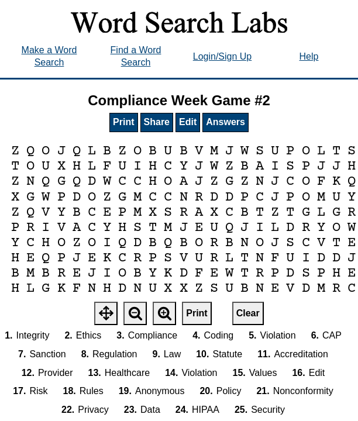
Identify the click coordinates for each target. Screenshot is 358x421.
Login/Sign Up (222, 56)
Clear (248, 313)
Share (157, 122)
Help (309, 56)
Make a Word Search (49, 56)
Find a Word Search (136, 56)
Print (123, 122)
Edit (188, 122)
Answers (225, 122)
